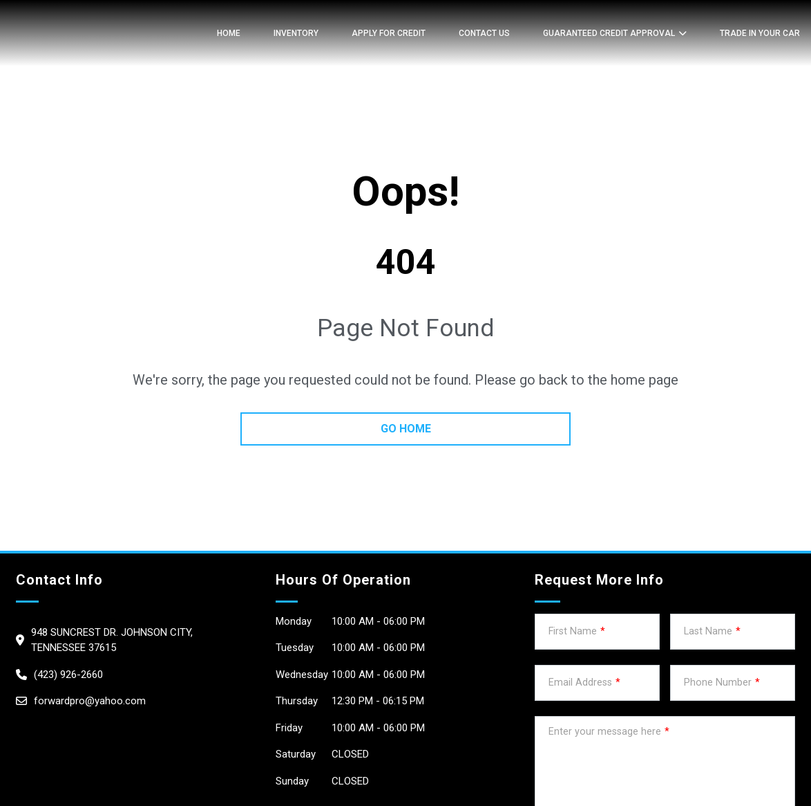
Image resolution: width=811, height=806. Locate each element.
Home (228, 33)
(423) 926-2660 (68, 674)
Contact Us (484, 33)
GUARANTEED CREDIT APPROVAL (609, 33)
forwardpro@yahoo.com (90, 701)
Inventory (296, 33)
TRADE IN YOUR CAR (760, 33)
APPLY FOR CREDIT (389, 33)
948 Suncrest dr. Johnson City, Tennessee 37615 (112, 640)
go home (406, 428)
